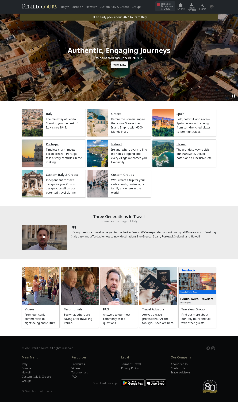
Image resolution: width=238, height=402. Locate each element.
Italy (49, 114)
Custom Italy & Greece (114, 7)
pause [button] (234, 96)
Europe (26, 368)
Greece (116, 114)
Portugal (52, 144)
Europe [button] (76, 7)
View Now (119, 65)
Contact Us (178, 368)
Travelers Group (193, 309)
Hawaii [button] (90, 7)
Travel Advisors (153, 309)
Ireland (116, 144)
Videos (29, 309)
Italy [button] (64, 7)
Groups (136, 7)
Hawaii (181, 144)
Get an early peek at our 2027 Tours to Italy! (118, 17)
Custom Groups (122, 175)
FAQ (106, 309)
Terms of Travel (131, 364)
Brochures (78, 364)
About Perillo (179, 364)
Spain (180, 114)
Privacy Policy (130, 368)
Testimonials (73, 309)
